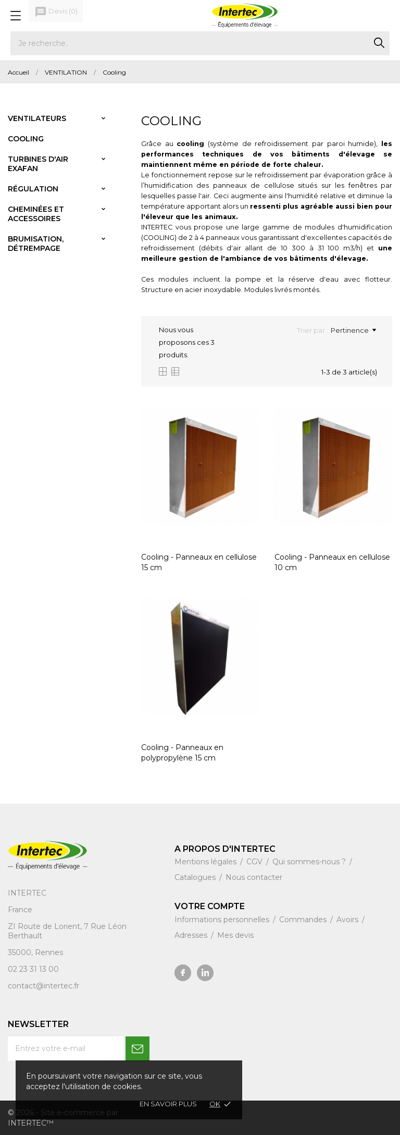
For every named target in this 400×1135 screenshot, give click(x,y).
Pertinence (353, 330)
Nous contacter (254, 877)
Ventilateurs (37, 118)
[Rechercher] (200, 43)
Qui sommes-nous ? (310, 861)
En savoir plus (168, 1104)
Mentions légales (206, 861)
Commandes (304, 919)
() (56, 12)
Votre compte (209, 906)
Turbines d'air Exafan (38, 163)
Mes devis (235, 935)
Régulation (33, 189)
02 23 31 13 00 (33, 969)
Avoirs (348, 919)
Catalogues (196, 877)
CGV (255, 861)
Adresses (191, 935)
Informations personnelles (222, 919)
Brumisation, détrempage (36, 243)
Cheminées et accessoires (36, 213)
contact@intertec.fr (43, 986)
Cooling (26, 138)
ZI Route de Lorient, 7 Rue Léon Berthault (67, 931)
